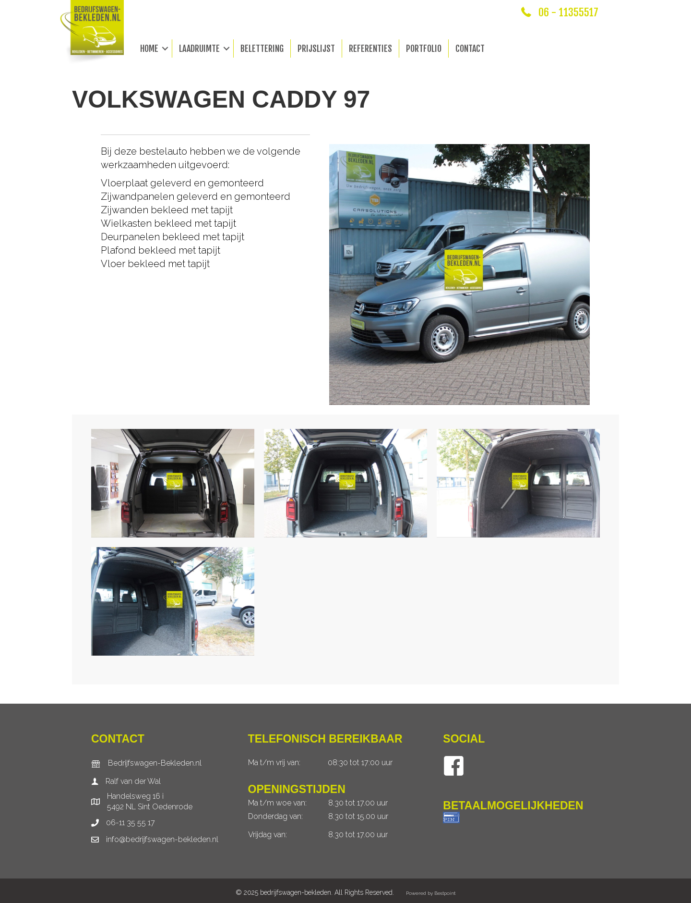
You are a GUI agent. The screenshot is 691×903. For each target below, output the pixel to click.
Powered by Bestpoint (430, 893)
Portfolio (423, 48)
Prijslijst (316, 48)
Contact (470, 48)
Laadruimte (199, 48)
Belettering (262, 48)
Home (149, 48)
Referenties (370, 48)
